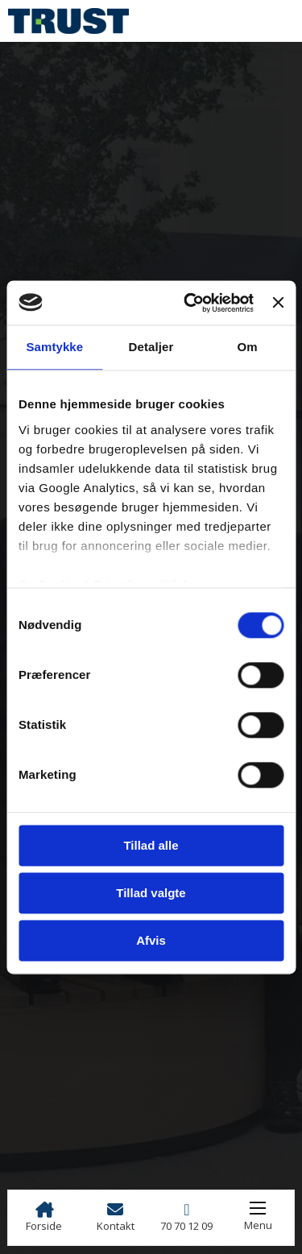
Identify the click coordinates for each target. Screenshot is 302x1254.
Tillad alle (150, 845)
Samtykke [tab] (54, 347)
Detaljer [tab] (151, 347)
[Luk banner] (277, 302)
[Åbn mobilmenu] (258, 1208)
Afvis (151, 940)
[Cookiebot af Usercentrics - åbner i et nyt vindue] (190, 302)
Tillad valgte (150, 893)
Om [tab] (248, 347)
